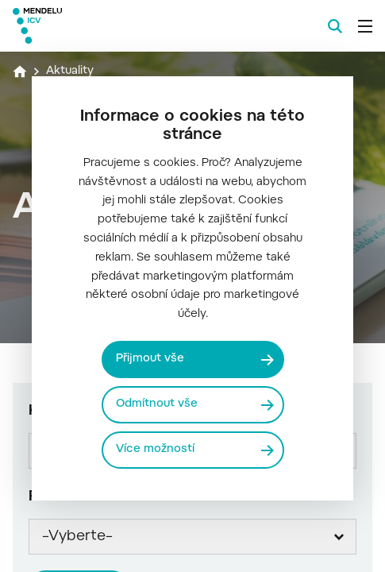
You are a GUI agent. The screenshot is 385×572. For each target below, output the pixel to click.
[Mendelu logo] (92, 26)
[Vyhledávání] (335, 26)
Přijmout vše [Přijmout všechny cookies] (150, 359)
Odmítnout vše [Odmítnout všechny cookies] (157, 404)
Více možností (155, 449)
